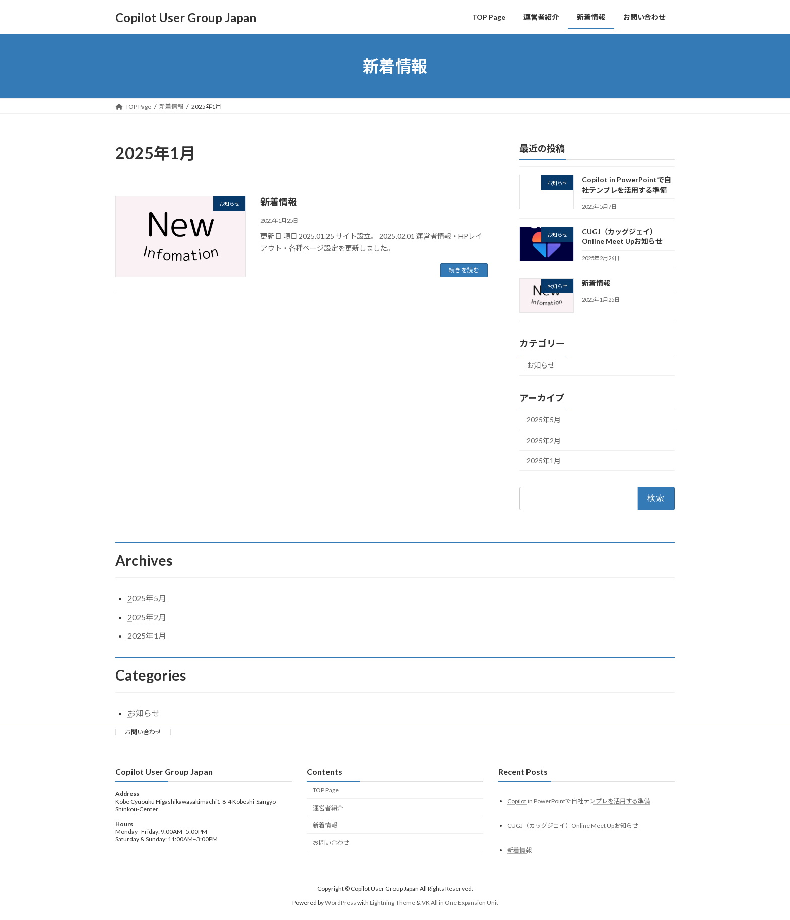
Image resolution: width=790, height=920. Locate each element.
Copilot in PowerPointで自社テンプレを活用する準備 (578, 801)
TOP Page (326, 790)
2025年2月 (543, 440)
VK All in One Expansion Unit (460, 902)
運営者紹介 (328, 808)
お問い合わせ (143, 732)
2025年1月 (543, 461)
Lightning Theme (392, 902)
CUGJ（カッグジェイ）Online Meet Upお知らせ (572, 825)
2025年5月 (543, 419)
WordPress (340, 902)
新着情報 (278, 201)
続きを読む (464, 270)
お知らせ (540, 365)
